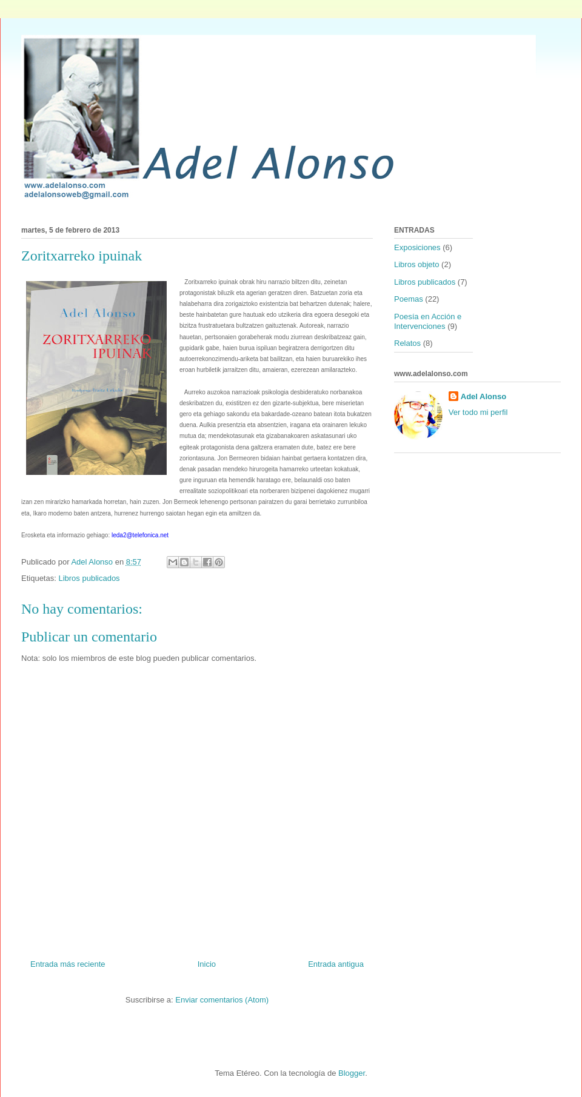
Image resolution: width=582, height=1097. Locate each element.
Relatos (407, 343)
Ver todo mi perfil (478, 412)
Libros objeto (416, 264)
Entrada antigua (336, 964)
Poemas (408, 298)
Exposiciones (417, 247)
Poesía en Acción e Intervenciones (427, 321)
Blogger (351, 1073)
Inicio (207, 964)
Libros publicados (88, 578)
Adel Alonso (483, 396)
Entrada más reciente (67, 964)
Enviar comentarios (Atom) (222, 999)
